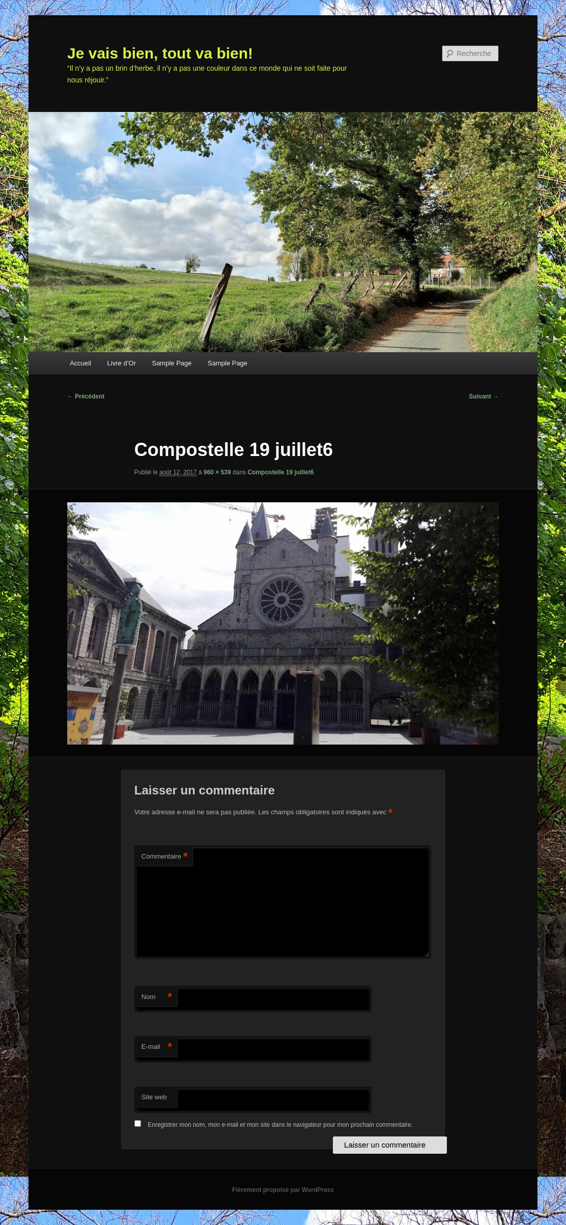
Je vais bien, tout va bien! (160, 53)
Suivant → (484, 396)
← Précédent (85, 396)
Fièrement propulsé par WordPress (283, 1189)
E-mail (157, 1047)
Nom (157, 997)
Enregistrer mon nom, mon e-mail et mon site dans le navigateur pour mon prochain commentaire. (280, 1124)
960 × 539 (217, 472)
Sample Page (171, 363)
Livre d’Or (121, 363)
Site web (154, 1097)
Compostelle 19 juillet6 (280, 472)
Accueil (80, 363)
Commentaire (165, 856)
